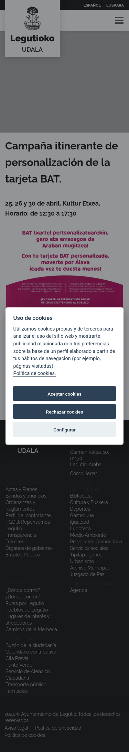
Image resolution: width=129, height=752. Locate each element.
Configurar (64, 429)
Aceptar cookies (64, 393)
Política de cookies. (34, 373)
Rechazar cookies (64, 411)
